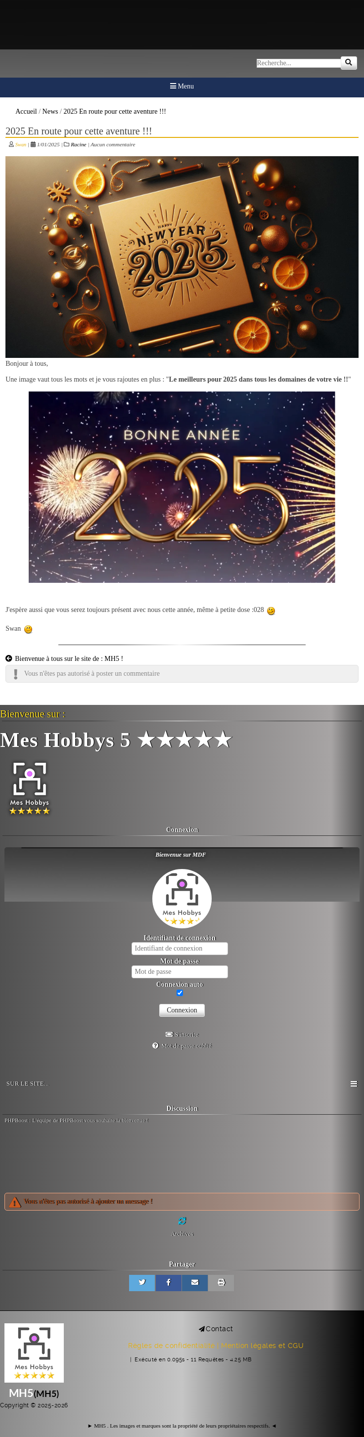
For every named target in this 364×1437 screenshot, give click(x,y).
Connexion (182, 1010)
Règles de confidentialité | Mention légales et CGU (216, 1346)
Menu (182, 86)
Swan (20, 144)
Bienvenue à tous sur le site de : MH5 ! (64, 658)
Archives (182, 1233)
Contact (219, 1329)
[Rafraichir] (182, 1221)
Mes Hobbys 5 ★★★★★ (116, 740)
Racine (78, 144)
